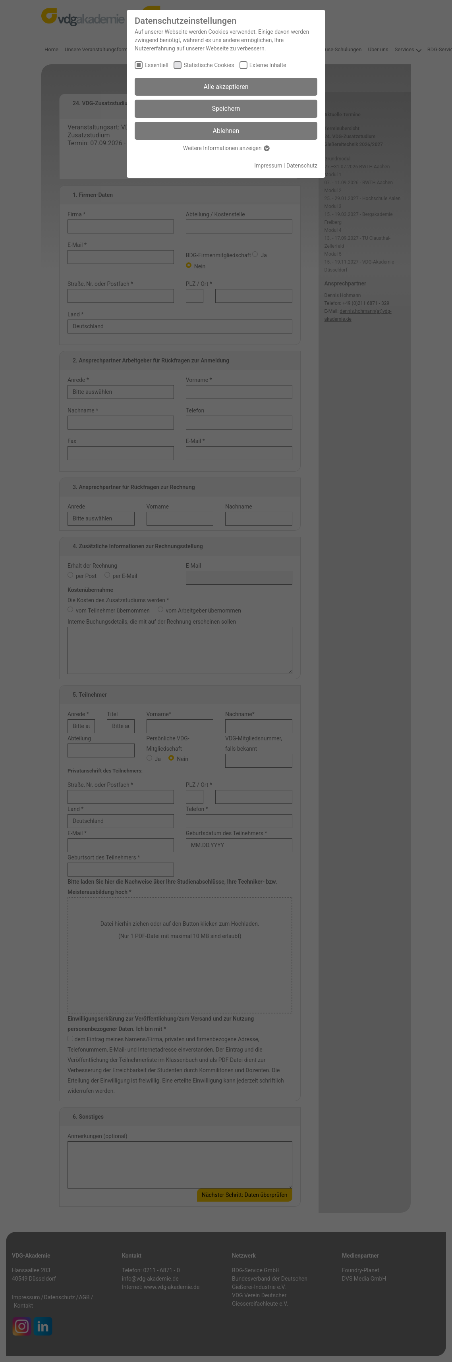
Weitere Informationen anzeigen (226, 148)
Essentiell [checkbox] (156, 65)
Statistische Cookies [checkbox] (209, 65)
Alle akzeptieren (226, 87)
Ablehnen (226, 131)
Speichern (226, 108)
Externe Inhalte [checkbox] (267, 65)
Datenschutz (301, 165)
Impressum (268, 165)
